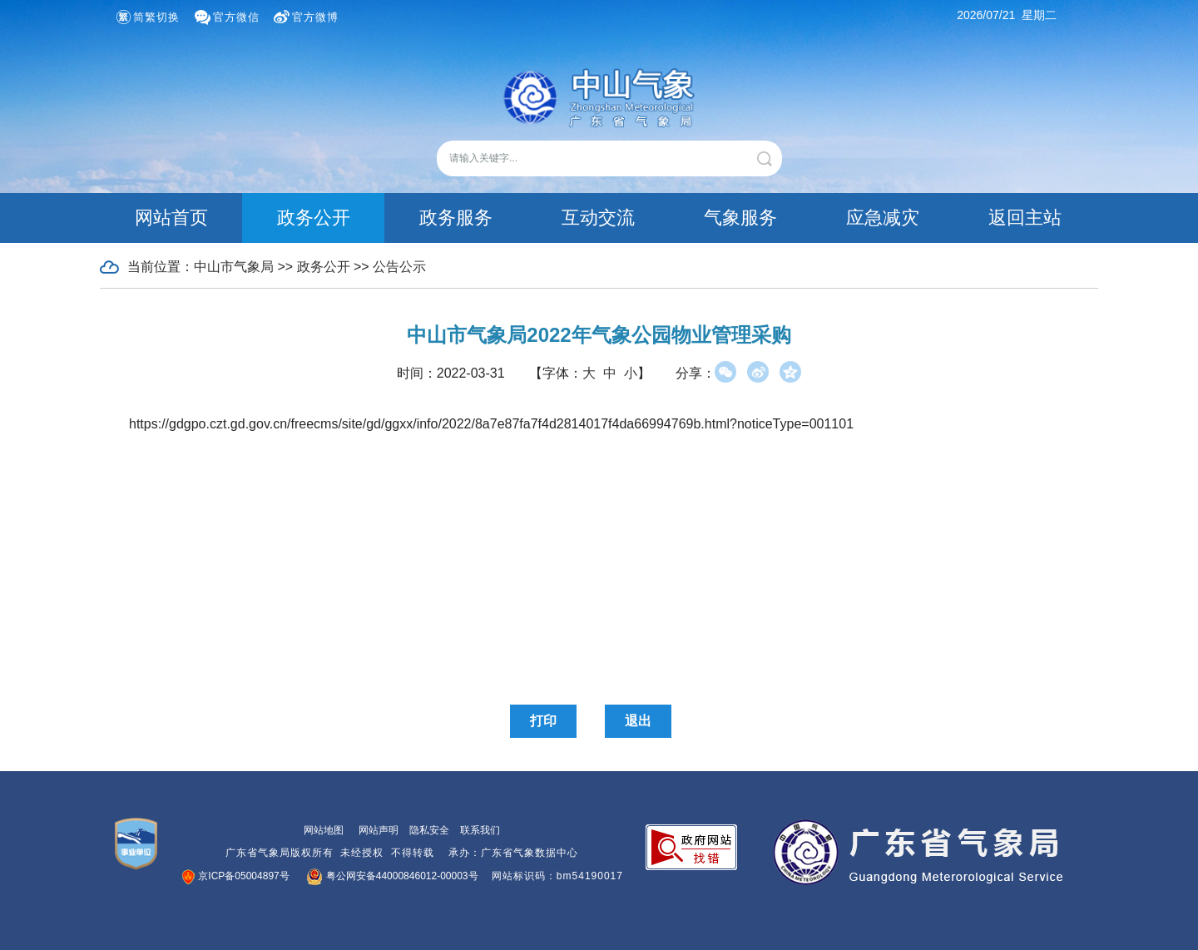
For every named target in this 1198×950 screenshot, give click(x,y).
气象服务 (740, 217)
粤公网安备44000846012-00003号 (393, 876)
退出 (638, 721)
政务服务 (456, 217)
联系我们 (480, 830)
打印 (543, 721)
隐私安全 (429, 830)
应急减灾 (882, 217)
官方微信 (236, 17)
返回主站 (1025, 217)
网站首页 (171, 217)
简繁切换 (156, 17)
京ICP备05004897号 (236, 876)
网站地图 (324, 830)
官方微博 (315, 17)
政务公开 (313, 217)
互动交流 (598, 217)
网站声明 (379, 830)
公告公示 (399, 267)
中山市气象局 (234, 267)
